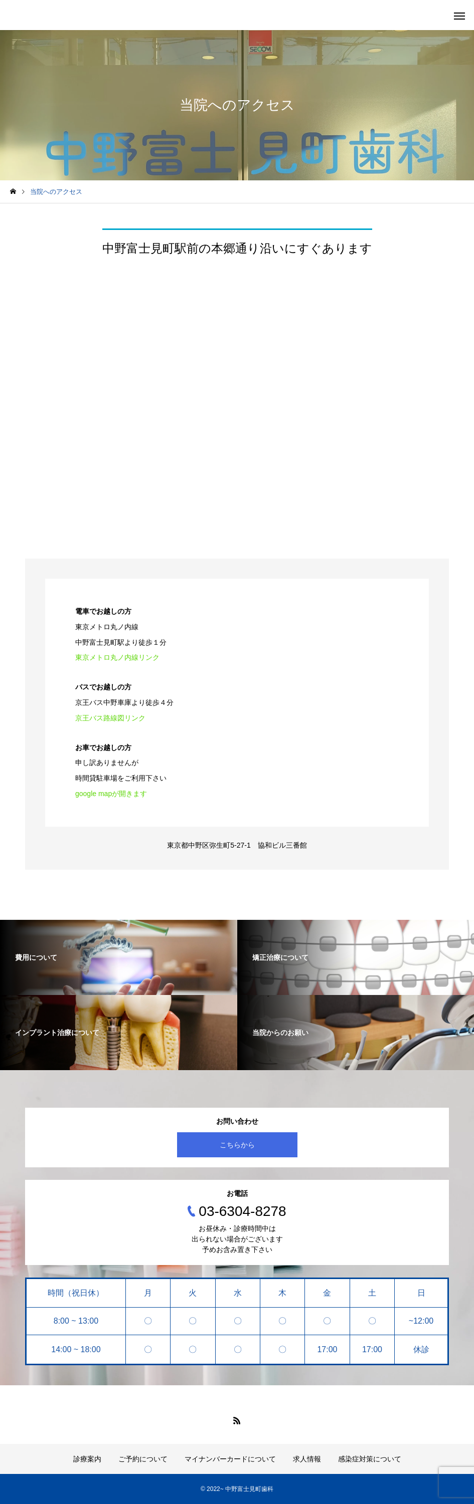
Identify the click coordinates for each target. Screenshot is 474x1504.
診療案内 (87, 1459)
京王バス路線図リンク (110, 718)
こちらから (237, 1145)
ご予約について (143, 1459)
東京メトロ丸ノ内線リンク (117, 657)
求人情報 (307, 1459)
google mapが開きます (111, 794)
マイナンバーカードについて (230, 1459)
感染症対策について (369, 1459)
